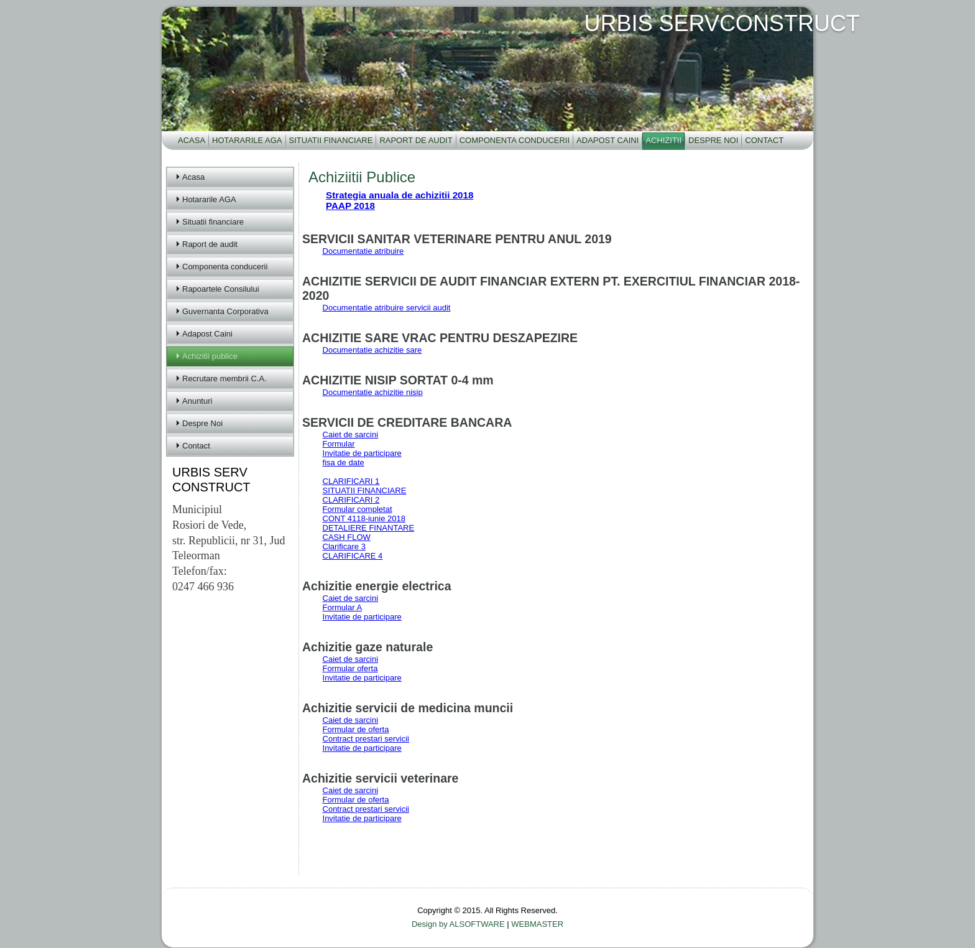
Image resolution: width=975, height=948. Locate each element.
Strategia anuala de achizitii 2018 (399, 195)
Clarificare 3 (344, 546)
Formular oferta (350, 668)
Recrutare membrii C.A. (224, 378)
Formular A (343, 607)
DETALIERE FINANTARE (369, 527)
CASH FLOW (347, 537)
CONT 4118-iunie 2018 (364, 518)
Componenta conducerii (515, 140)
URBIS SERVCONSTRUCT (721, 23)
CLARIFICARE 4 (353, 555)
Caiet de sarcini (351, 434)
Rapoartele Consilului (220, 289)
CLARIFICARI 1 (351, 481)
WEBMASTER (537, 924)
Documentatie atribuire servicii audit (387, 307)
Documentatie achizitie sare (372, 350)
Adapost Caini (607, 140)
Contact (764, 140)
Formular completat (357, 509)
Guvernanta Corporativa (225, 311)
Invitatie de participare (362, 453)
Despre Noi (713, 140)
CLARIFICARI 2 (351, 499)
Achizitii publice (210, 356)
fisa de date (343, 462)
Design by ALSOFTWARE (459, 924)
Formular (339, 443)
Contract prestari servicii (366, 738)
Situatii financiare (331, 140)
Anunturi (197, 401)
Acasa (191, 140)
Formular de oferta (356, 729)
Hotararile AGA (247, 140)
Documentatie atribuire (363, 251)
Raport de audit (415, 140)
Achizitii (663, 140)
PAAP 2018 (350, 205)
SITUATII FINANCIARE (365, 490)
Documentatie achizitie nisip (373, 392)
